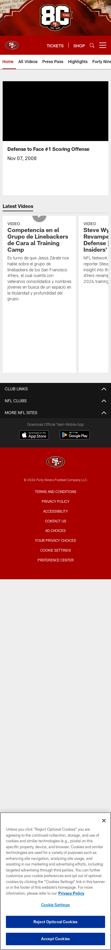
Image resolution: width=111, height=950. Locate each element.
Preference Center (56, 560)
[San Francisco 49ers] (55, 462)
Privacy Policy (56, 501)
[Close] (103, 820)
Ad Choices (55, 530)
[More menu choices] (102, 45)
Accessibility (55, 511)
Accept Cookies (55, 938)
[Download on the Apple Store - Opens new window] (34, 436)
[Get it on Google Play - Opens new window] (74, 438)
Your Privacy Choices (55, 540)
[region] (55, 881)
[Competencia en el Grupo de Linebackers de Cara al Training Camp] (39, 262)
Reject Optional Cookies (55, 921)
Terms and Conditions (55, 491)
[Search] (92, 45)
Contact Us (55, 521)
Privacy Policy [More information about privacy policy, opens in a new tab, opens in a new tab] (71, 893)
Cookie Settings (55, 550)
